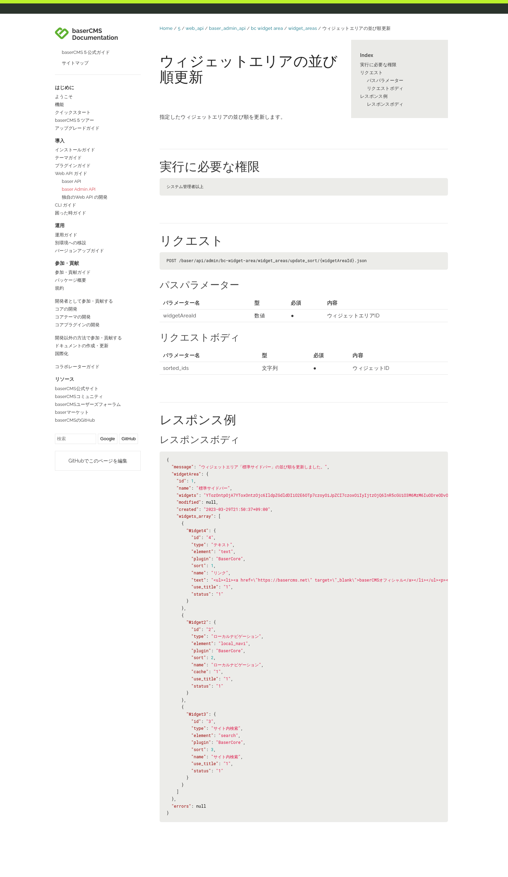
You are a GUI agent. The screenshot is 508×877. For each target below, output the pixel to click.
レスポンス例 (374, 96)
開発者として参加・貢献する (84, 301)
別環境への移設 (70, 242)
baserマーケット (72, 412)
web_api (195, 28)
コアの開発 (66, 309)
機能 (59, 104)
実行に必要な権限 (378, 64)
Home (166, 28)
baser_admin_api (227, 28)
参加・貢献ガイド (73, 272)
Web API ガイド (71, 173)
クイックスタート (73, 112)
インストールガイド (75, 149)
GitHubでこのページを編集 (97, 461)
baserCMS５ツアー (74, 120)
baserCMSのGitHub (75, 420)
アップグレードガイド (77, 128)
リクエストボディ (385, 88)
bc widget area (267, 28)
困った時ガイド (70, 212)
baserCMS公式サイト (77, 388)
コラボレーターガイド (77, 366)
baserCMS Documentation (95, 34)
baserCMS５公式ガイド (86, 52)
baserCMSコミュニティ (79, 396)
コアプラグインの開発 (77, 324)
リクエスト (371, 72)
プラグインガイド (73, 165)
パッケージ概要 (70, 280)
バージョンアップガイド (79, 250)
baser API (71, 181)
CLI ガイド (65, 205)
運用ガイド (66, 234)
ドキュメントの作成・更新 (81, 345)
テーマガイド (68, 157)
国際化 (61, 353)
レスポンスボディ (385, 104)
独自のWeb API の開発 (84, 197)
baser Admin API (78, 189)
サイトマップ (75, 63)
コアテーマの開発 (73, 316)
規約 (59, 288)
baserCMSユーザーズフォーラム (88, 404)
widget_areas (302, 28)
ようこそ (64, 96)
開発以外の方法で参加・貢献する (88, 337)
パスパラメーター (385, 80)
